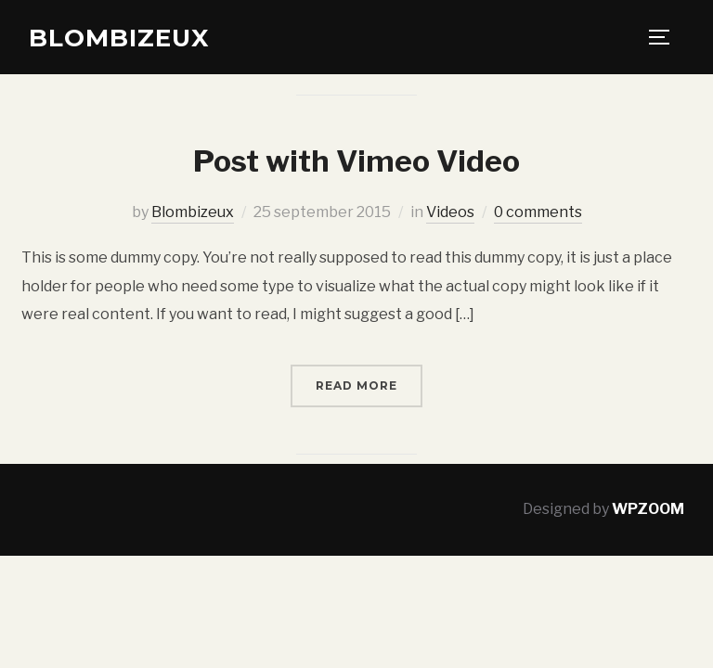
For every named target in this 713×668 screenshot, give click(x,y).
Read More (356, 385)
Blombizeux (119, 38)
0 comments (538, 212)
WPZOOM (648, 509)
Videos (450, 212)
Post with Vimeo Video (356, 161)
